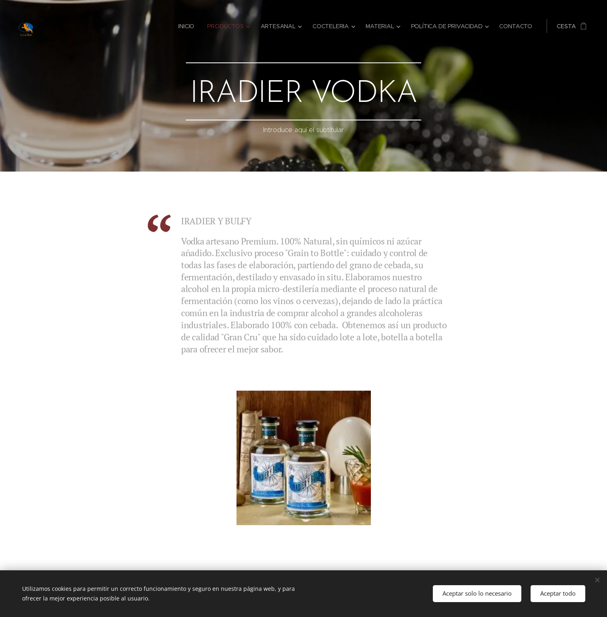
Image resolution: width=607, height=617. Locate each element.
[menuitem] (188, 26)
